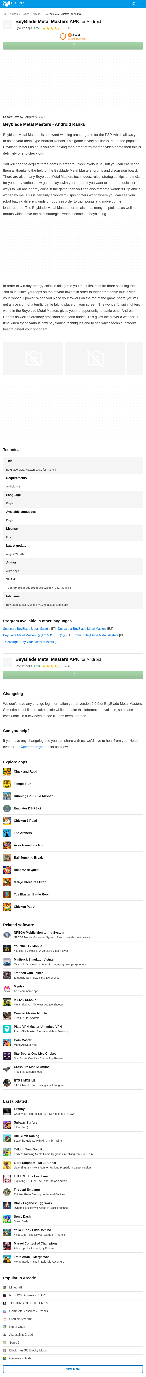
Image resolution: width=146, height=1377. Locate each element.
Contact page (32, 747)
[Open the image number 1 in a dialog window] (95, 358)
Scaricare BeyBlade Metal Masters (26, 628)
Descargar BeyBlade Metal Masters (82, 628)
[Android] (14, 14)
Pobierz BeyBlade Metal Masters (95, 635)
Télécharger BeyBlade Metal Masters (28, 642)
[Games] (25, 14)
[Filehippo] (13, 4)
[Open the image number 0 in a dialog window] (33, 358)
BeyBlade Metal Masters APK (58, 21)
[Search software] (134, 4)
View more (73, 1368)
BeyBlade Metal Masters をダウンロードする (34, 635)
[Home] (4, 14)
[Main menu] (142, 4)
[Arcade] (36, 14)
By (23, 28)
